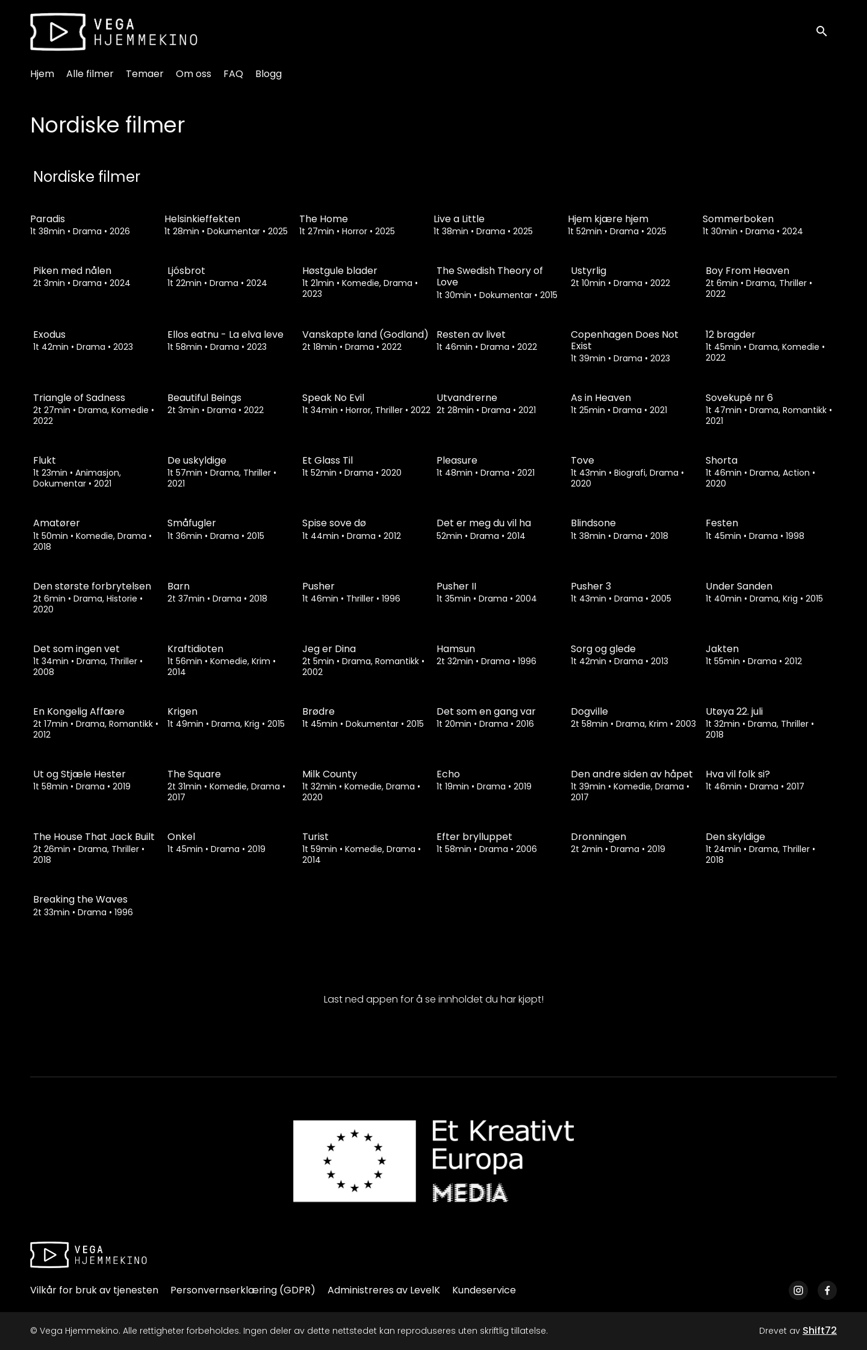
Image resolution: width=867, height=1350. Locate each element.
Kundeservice (484, 1290)
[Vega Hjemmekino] (88, 1255)
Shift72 (820, 1330)
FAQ (233, 74)
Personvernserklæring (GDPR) (242, 1290)
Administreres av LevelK (384, 1290)
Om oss (193, 74)
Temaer (145, 74)
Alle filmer (90, 74)
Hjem (42, 74)
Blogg (268, 74)
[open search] (826, 32)
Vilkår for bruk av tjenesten (94, 1290)
